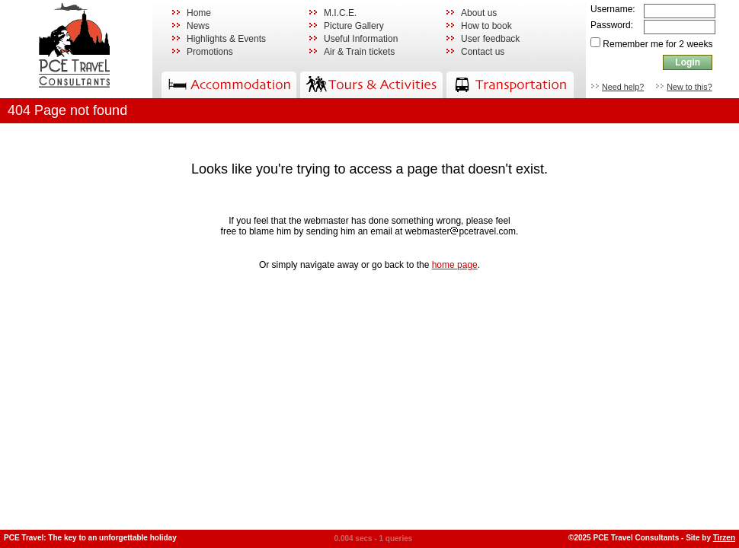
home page (455, 265)
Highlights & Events (226, 38)
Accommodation (229, 85)
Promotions (210, 51)
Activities (371, 85)
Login (687, 62)
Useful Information (361, 38)
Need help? (623, 86)
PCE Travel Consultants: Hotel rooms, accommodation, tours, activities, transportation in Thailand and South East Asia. (76, 49)
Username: (612, 9)
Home (199, 13)
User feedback (490, 38)
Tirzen (724, 538)
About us (479, 13)
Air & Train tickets (359, 51)
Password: (611, 25)
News (198, 26)
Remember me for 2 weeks (657, 44)
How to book (486, 26)
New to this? (689, 86)
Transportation (510, 85)
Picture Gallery (354, 26)
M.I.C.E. (340, 13)
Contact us (482, 51)
